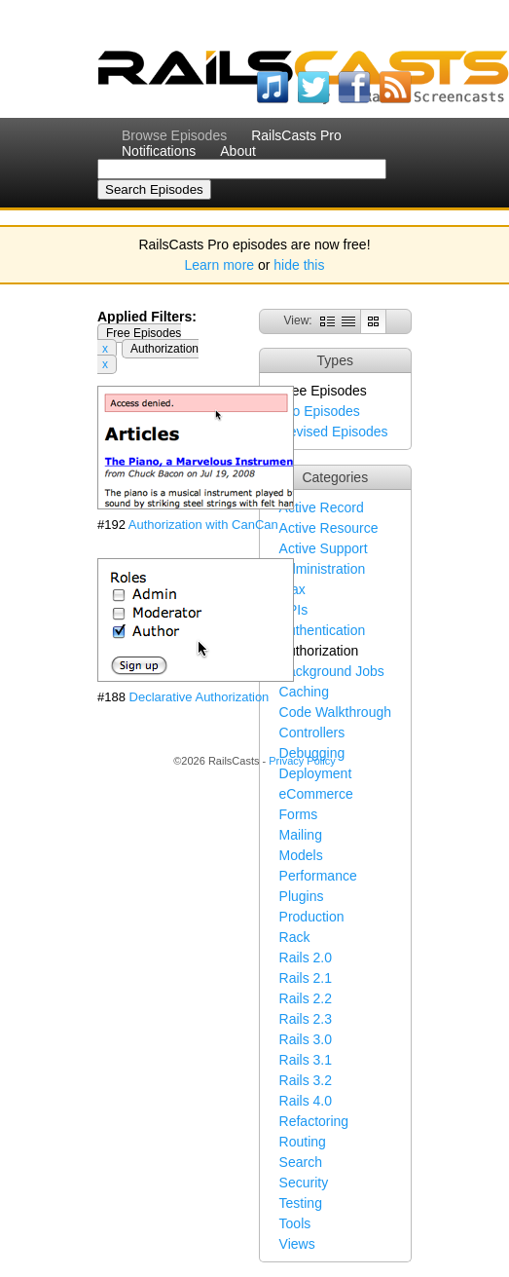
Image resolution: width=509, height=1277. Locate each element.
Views (297, 1244)
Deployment (315, 773)
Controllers (312, 732)
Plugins (301, 896)
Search (300, 1162)
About (238, 151)
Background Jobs (331, 671)
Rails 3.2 (305, 1080)
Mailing (300, 835)
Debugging (312, 753)
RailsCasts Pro (296, 135)
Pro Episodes (319, 411)
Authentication (322, 630)
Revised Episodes (333, 431)
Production (312, 916)
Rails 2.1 (305, 978)
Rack (294, 937)
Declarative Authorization (199, 697)
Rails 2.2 (305, 998)
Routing (302, 1141)
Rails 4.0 (305, 1100)
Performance (318, 875)
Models (301, 855)
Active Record (321, 507)
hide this (298, 265)
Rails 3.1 (305, 1060)
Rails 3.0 (305, 1039)
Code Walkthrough (335, 712)
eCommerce (316, 794)
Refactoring (314, 1121)
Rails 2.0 (305, 957)
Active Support (323, 548)
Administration (322, 569)
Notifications (159, 151)
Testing (300, 1203)
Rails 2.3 (305, 1019)
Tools (295, 1223)
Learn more (220, 265)
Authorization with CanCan (203, 524)
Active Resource (329, 528)
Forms (298, 814)
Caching (304, 691)
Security (304, 1182)
